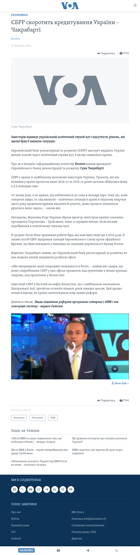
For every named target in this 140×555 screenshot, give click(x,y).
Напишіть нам (20, 525)
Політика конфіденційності (89, 519)
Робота (15, 519)
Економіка (19, 15)
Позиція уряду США (84, 532)
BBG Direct (78, 512)
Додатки (77, 538)
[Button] (106, 53)
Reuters (15, 38)
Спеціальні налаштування (88, 525)
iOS (13, 532)
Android (16, 538)
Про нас (16, 512)
